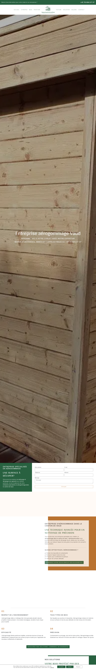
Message (37, 477)
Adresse (66, 472)
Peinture (37, 9)
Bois (30, 9)
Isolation (66, 9)
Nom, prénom (38, 467)
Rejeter (69, 666)
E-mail (65, 467)
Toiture (58, 9)
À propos (24, 9)
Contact (81, 9)
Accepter (61, 666)
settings (51, 667)
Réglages (78, 666)
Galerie (74, 9)
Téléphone (37, 472)
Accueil (16, 9)
